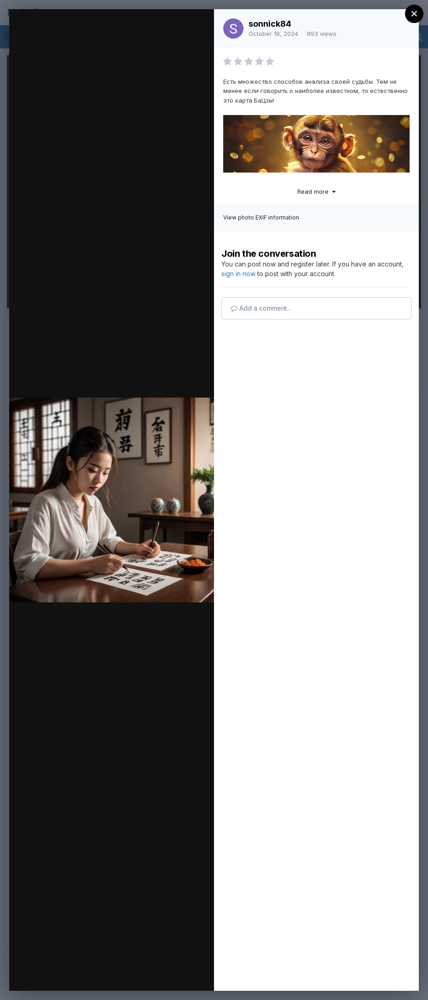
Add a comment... (261, 308)
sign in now (238, 273)
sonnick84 (270, 24)
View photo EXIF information (261, 217)
